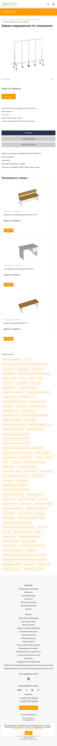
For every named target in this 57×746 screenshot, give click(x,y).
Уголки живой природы (38, 401)
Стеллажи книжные (27, 411)
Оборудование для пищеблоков (29, 536)
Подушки (49, 457)
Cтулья (27, 359)
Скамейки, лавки (22, 369)
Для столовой (37, 369)
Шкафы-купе (28, 564)
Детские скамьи (8, 518)
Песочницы (42, 527)
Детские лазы (39, 513)
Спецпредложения (29, 595)
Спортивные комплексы (22, 532)
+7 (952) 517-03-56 (28, 701)
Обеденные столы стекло (11, 569)
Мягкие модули (8, 467)
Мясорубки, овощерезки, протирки (32, 546)
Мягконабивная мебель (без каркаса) (16, 476)
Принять (28, 733)
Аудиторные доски (9, 457)
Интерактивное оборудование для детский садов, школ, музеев (24, 555)
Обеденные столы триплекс (33, 569)
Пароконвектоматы (10, 546)
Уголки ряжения (21, 406)
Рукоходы (6, 532)
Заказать (9, 96)
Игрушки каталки (46, 471)
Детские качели (24, 513)
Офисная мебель (30, 420)
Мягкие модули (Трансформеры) (14, 485)
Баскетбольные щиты (35, 494)
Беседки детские (8, 499)
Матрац (39, 457)
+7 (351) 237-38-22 (9, 12)
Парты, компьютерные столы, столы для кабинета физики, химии (25, 364)
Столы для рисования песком (13, 550)
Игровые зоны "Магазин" (27, 387)
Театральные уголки (10, 411)
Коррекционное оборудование (28, 662)
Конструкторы (22, 480)
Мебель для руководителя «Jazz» (40, 425)
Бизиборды (31, 550)
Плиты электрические (10, 541)
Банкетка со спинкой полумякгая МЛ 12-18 (20, 215)
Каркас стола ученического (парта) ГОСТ (17, 453)
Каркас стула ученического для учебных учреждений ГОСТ (23, 448)
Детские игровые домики (43, 504)
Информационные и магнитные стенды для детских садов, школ (24, 560)
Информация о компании (28, 589)
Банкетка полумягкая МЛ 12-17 (16, 323)
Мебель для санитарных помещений (35, 415)
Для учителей (7, 369)
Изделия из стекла (43, 564)
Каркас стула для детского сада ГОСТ (16, 434)
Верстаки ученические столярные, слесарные (33, 373)
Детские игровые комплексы (13, 508)
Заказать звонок (28, 708)
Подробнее (9, 230)
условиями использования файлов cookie (27, 729)
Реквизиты (28, 592)
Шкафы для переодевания (12, 420)
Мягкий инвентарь (26, 457)
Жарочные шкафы (28, 541)
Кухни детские (22, 383)
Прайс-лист (28, 599)
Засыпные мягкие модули (12, 471)
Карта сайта (28, 737)
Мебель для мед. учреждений (13, 429)
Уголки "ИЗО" (7, 406)
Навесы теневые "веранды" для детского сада (18, 527)
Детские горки (26, 504)
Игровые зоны (8, 383)
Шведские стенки (9, 536)
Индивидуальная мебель (11, 564)
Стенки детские (36, 383)
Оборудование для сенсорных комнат (16, 490)
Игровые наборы (30, 471)
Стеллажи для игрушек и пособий (14, 401)
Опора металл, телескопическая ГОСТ (16, 443)
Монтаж (28, 609)
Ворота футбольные (10, 504)
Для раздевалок (8, 373)
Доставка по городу (28, 602)
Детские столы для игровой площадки (31, 518)
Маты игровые (8, 480)
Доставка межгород (28, 606)
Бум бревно (43, 499)
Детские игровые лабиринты (36, 508)
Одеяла (5, 462)
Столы (31, 378)
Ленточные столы (9, 387)
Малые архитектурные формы (13, 494)
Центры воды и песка (38, 406)
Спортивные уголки (27, 397)
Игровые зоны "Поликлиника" (13, 392)
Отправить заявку (48, 12)
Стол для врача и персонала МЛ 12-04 (18, 269)
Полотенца (16, 462)
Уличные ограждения (42, 453)
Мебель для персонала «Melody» (14, 425)
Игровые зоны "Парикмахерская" (38, 392)
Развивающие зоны (10, 397)
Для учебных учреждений (12, 359)
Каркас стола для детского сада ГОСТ (16, 439)
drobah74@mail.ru (29, 715)
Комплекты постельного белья (34, 462)
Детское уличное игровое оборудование (16, 522)
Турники (37, 532)
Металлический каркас (35, 429)
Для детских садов (9, 378)
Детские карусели (9, 513)
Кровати (40, 378)
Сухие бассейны (38, 476)
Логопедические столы (11, 415)
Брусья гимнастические (26, 499)
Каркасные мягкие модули (27, 467)
